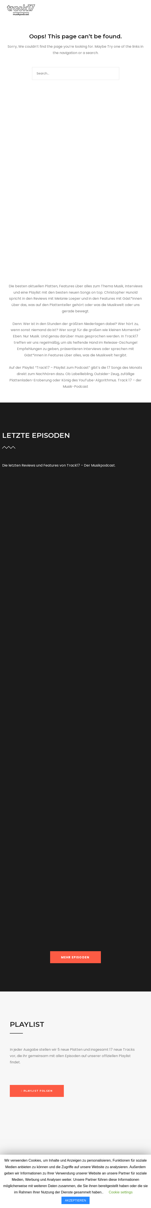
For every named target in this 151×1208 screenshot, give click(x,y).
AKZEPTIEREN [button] (75, 1200)
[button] (37, 1091)
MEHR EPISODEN (75, 957)
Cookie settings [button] (120, 1192)
